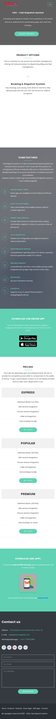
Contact (44, 708)
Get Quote (28, 430)
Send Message (28, 691)
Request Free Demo (26, 34)
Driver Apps (27, 708)
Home (4, 708)
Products (10, 708)
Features (18, 708)
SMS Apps (36, 708)
